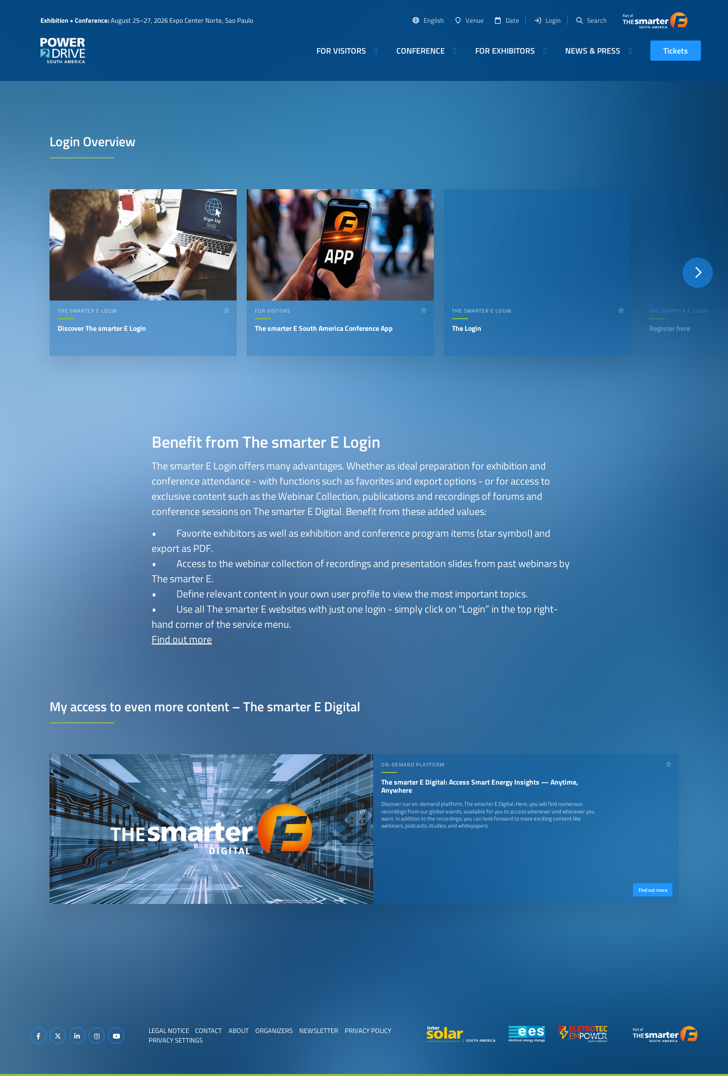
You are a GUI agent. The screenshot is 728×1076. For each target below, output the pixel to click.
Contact (208, 1030)
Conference (420, 51)
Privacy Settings (176, 1040)
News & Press (592, 51)
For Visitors (341, 51)
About (239, 1030)
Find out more (182, 639)
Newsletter (318, 1030)
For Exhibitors (505, 51)
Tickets (675, 51)
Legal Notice (169, 1030)
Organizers (274, 1030)
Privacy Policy (368, 1030)
